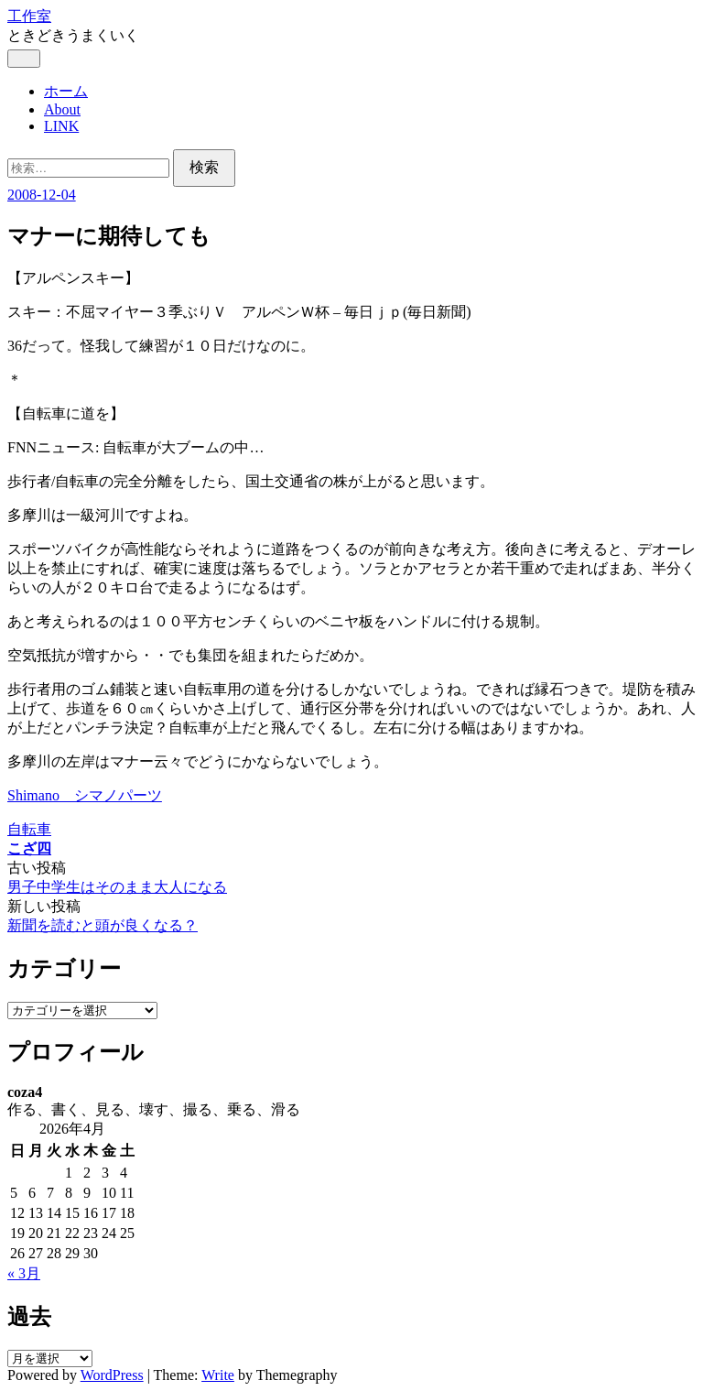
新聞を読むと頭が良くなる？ (102, 925)
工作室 (29, 16)
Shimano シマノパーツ (84, 795)
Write (217, 1375)
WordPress (112, 1375)
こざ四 (29, 848)
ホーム (66, 91)
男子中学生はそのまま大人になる (117, 887)
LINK (61, 126)
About (62, 109)
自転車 (29, 829)
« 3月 (23, 1273)
